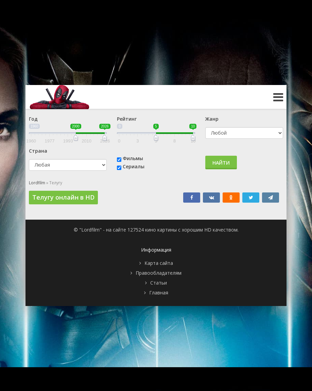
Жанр (212, 119)
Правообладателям (158, 273)
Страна (38, 151)
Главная (158, 292)
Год (33, 119)
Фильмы (133, 158)
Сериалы (133, 166)
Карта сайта (158, 263)
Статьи (158, 282)
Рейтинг (127, 119)
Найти (221, 162)
